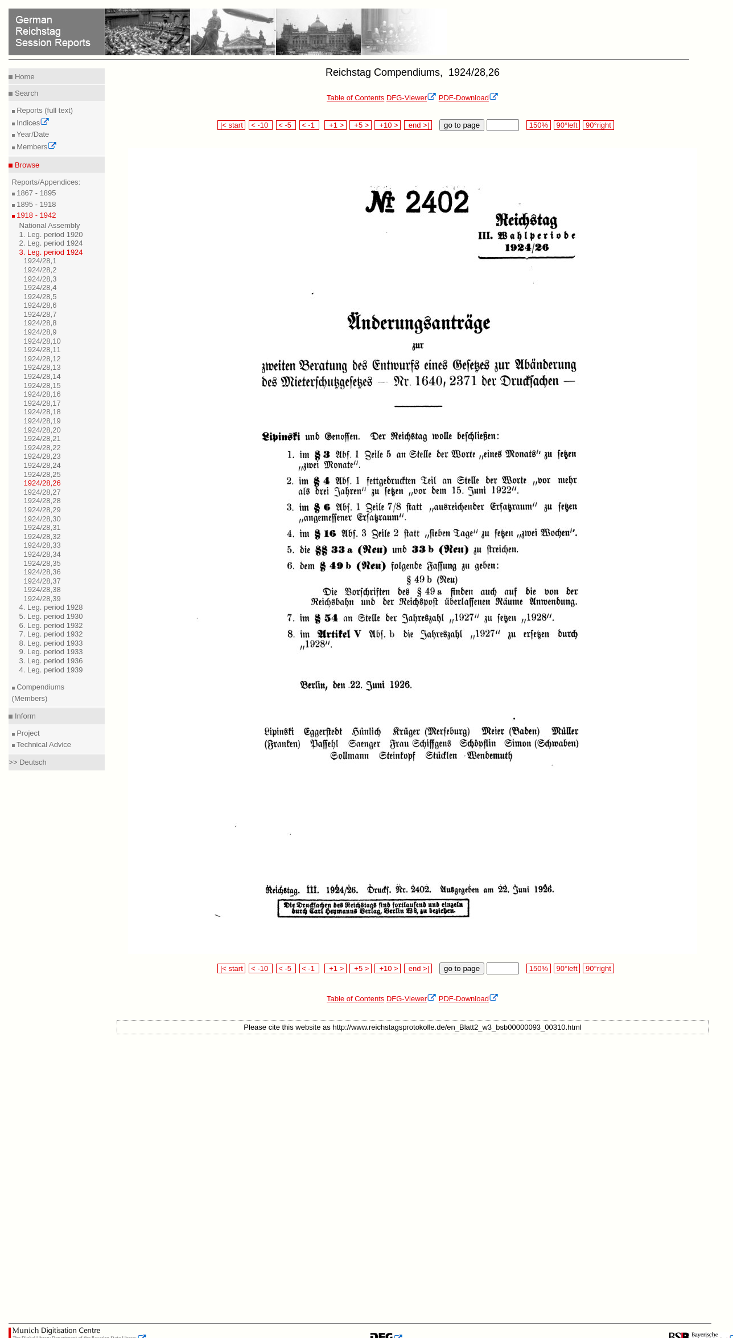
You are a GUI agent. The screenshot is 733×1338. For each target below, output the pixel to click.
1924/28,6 (40, 305)
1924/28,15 (42, 385)
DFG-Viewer (411, 97)
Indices (32, 123)
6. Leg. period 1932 (51, 625)
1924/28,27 (42, 492)
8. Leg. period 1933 (51, 643)
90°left (566, 125)
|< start (231, 125)
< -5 (286, 125)
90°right (598, 125)
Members (36, 146)
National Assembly (49, 225)
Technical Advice (43, 744)
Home (23, 76)
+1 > (335, 125)
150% (538, 125)
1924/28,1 (40, 260)
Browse (26, 165)
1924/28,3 (40, 279)
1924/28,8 (40, 323)
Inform (24, 716)
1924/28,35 (42, 563)
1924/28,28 (42, 500)
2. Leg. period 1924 (51, 243)
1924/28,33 (42, 545)
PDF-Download (469, 97)
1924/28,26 (42, 483)
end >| (418, 125)
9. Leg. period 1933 (51, 651)
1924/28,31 (42, 527)
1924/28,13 (42, 367)
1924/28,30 (42, 519)
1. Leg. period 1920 (51, 234)
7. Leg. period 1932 (51, 634)
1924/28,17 (42, 403)
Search (25, 93)
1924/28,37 (42, 581)
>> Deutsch (28, 762)
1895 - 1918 (35, 204)
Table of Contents (355, 97)
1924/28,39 (42, 598)
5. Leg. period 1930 (51, 616)
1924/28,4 (40, 287)
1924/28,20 (42, 430)
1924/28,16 (42, 394)
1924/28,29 (42, 509)
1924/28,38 (42, 589)
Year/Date (32, 134)
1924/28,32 (42, 536)
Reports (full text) (44, 110)
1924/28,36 (42, 572)
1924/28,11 (42, 349)
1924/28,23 (42, 456)
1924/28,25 (42, 474)
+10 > (387, 125)
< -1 (309, 125)
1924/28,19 (42, 421)
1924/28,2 (40, 270)
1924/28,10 (42, 341)
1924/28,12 (42, 358)
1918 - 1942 (35, 215)
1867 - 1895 (35, 193)
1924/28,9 (40, 332)
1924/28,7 (40, 314)
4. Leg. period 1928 (51, 607)
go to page (462, 125)
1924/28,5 (40, 296)
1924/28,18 (42, 411)
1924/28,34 (42, 554)
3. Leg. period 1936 (51, 660)
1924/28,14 (42, 376)
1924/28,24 (42, 465)
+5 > (360, 125)
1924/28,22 (42, 447)
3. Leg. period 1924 (51, 252)
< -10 (261, 125)
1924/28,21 (42, 438)
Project (27, 733)
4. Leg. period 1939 (51, 670)
